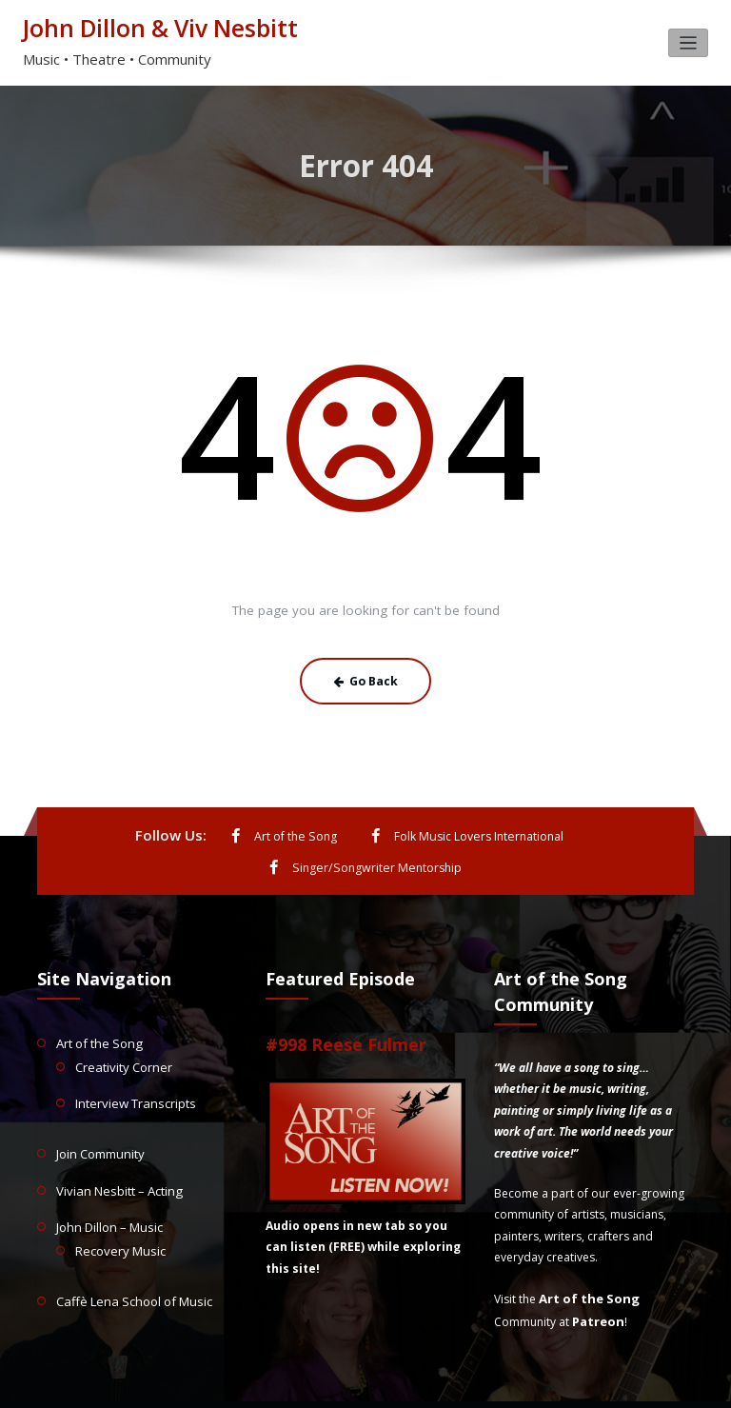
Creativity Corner (121, 1026)
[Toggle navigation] (688, 41)
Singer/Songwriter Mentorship (591, 831)
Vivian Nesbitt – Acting (115, 1143)
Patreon (597, 1281)
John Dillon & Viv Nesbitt (151, 27)
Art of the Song (196, 831)
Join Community (98, 1109)
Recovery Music (116, 1199)
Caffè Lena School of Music (128, 1247)
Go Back (366, 676)
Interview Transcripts (131, 1060)
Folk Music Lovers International (374, 831)
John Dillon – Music (106, 1178)
